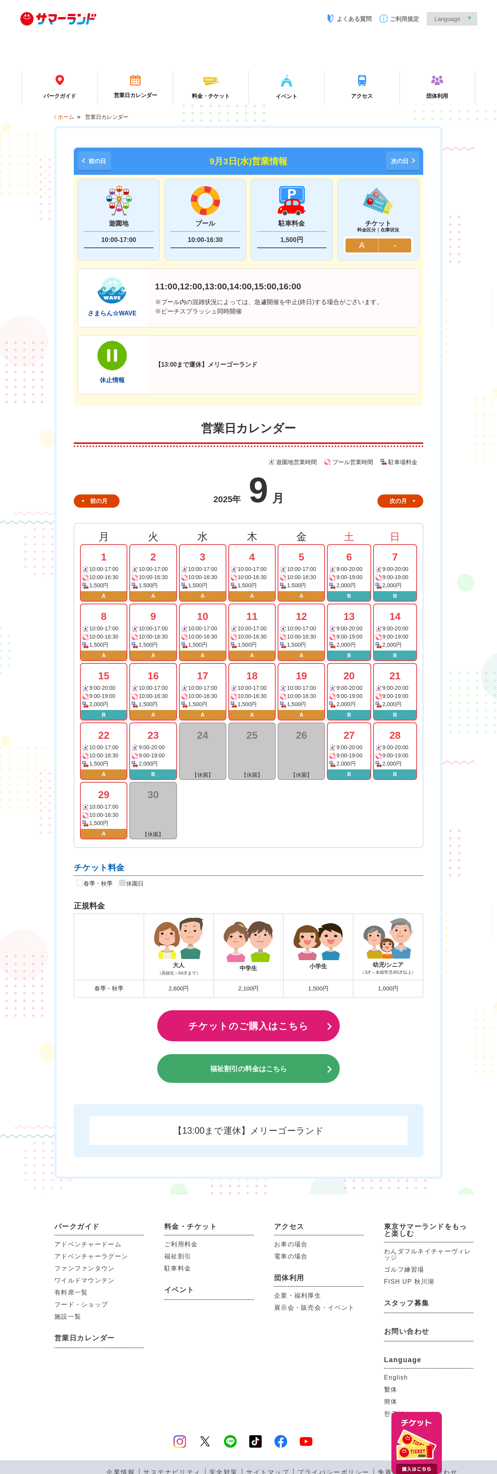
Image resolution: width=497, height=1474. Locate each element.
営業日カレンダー (84, 1338)
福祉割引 (177, 1256)
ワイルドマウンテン (84, 1280)
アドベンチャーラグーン (91, 1256)
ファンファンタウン (84, 1268)
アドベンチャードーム (88, 1244)
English (396, 1377)
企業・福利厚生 (297, 1295)
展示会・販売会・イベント (314, 1307)
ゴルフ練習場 (404, 1269)
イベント (179, 1290)
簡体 (391, 1401)
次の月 (398, 501)
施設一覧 (67, 1316)
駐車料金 (177, 1268)
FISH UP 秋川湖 (409, 1281)
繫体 (391, 1389)
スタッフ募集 (406, 1303)
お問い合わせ (406, 1331)
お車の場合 (291, 1244)
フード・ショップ (81, 1304)
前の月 (99, 501)
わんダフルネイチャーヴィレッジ (427, 1254)
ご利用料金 (181, 1244)
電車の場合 (291, 1256)
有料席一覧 (71, 1292)
